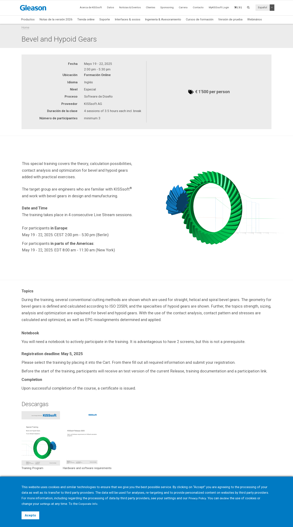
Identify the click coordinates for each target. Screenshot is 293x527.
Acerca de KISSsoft (91, 7)
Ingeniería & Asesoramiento (163, 19)
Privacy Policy (198, 498)
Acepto (30, 515)
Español (262, 7)
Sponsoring (167, 7)
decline (227, 498)
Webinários (254, 19)
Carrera (183, 7)
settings (46, 504)
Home (25, 27)
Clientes (150, 7)
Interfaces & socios (127, 19)
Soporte (104, 19)
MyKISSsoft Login (219, 7)
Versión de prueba (230, 19)
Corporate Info (90, 504)
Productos (28, 19)
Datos (110, 7)
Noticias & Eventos (130, 7)
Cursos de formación (199, 19)
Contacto (198, 7)
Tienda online (86, 19)
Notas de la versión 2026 (55, 19)
